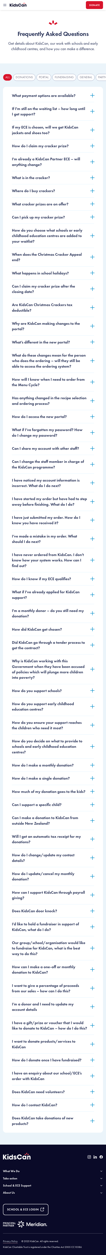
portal (44, 77)
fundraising (64, 77)
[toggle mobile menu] (5, 5)
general (86, 77)
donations (24, 77)
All (7, 77)
